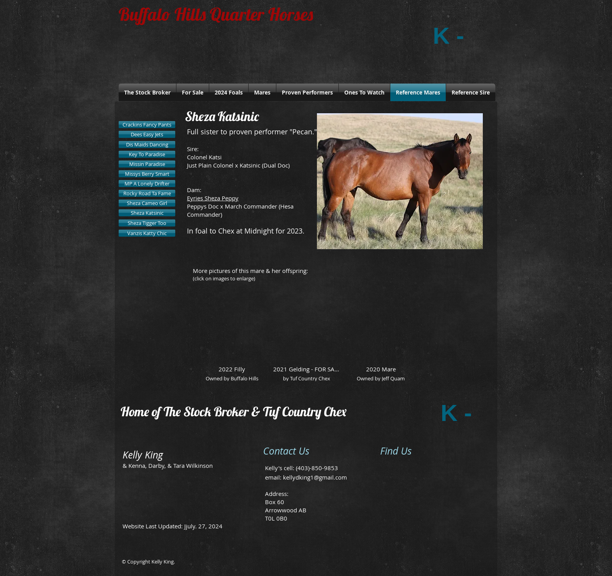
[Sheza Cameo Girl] (147, 203)
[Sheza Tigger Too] (147, 222)
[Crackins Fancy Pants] (147, 124)
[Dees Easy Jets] (147, 134)
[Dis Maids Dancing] (147, 144)
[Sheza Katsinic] (147, 212)
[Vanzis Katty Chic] (147, 233)
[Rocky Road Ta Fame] (147, 193)
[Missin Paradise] (147, 164)
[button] (232, 340)
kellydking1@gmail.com (315, 477)
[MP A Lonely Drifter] (147, 183)
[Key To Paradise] (147, 154)
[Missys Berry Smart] (147, 173)
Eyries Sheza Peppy (212, 198)
